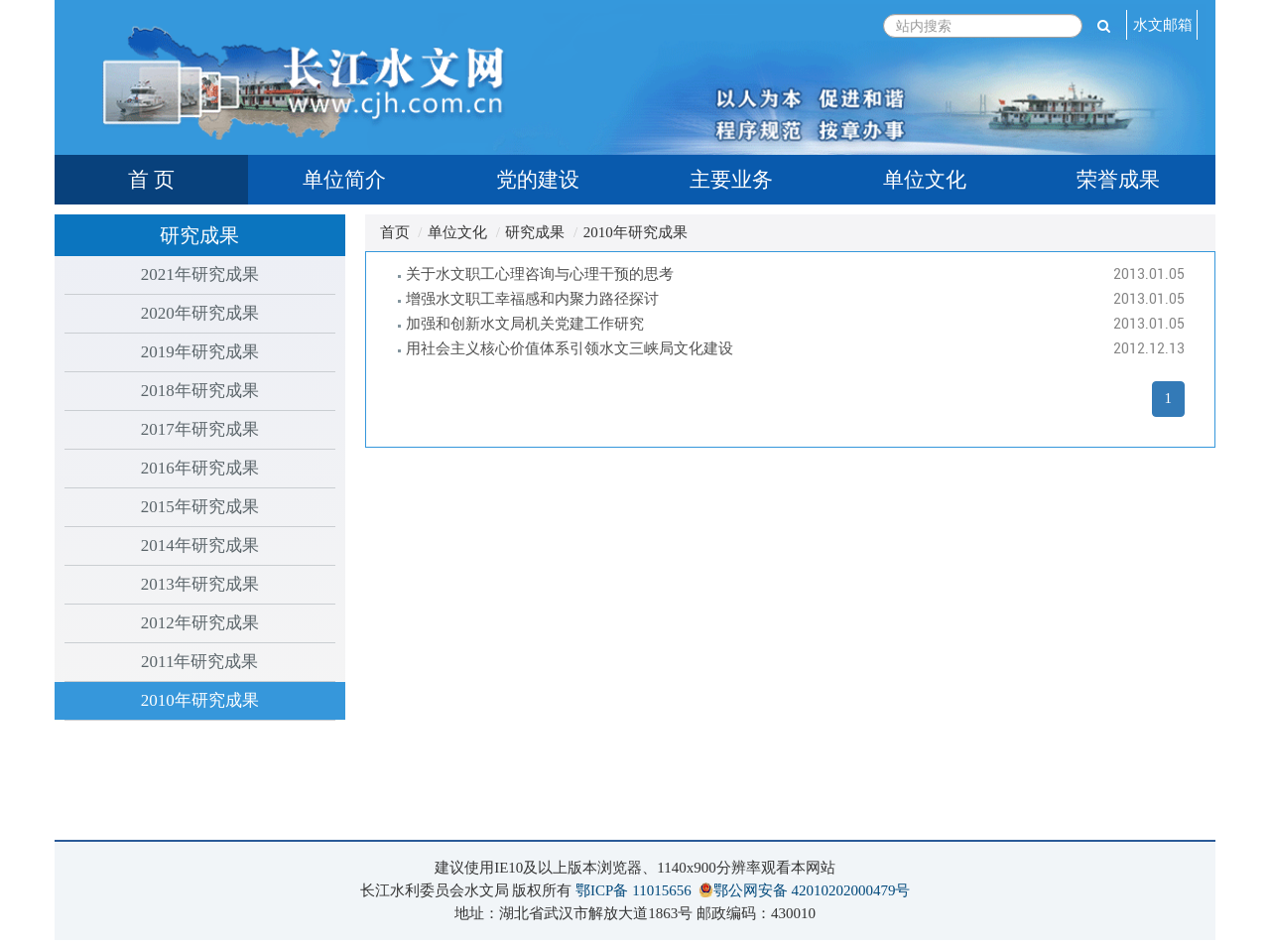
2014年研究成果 (200, 545)
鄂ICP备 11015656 (633, 890)
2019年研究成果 (200, 351)
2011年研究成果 (199, 661)
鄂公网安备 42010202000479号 (812, 890)
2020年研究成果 (200, 313)
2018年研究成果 (200, 390)
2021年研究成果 (200, 274)
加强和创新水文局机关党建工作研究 (525, 324)
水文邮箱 (1163, 25)
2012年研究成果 (200, 622)
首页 (395, 232)
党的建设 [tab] (537, 180)
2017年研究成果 (200, 429)
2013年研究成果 (200, 584)
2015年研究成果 (200, 506)
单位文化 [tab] (924, 180)
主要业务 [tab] (731, 180)
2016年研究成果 (200, 468)
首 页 (151, 180)
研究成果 (535, 232)
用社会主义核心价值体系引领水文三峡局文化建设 (569, 348)
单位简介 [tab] (344, 180)
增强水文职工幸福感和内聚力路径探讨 (532, 299)
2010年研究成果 (200, 700)
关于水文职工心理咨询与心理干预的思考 (540, 274)
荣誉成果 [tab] (1118, 180)
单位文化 (457, 232)
